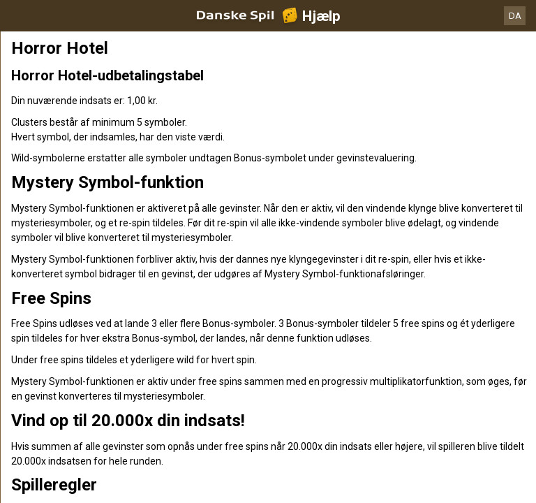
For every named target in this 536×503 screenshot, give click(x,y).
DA (515, 15)
